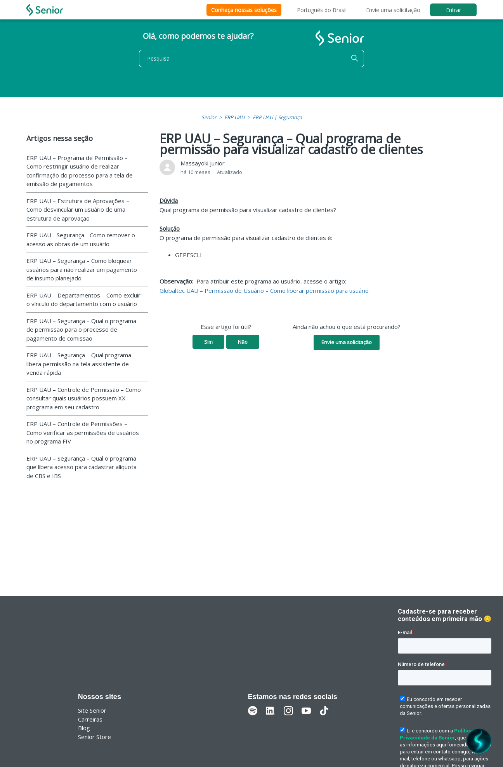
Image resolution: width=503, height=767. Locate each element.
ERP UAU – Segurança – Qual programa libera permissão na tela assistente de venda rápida (78, 363)
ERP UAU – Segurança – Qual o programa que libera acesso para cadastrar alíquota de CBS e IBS (81, 467)
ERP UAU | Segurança (277, 117)
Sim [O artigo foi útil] (208, 341)
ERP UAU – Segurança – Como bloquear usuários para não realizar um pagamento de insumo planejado (81, 269)
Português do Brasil (322, 10)
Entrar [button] (453, 10)
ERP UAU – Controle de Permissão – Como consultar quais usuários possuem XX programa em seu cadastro (83, 398)
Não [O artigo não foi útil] (243, 341)
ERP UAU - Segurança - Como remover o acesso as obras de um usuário (80, 239)
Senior (208, 117)
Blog (84, 728)
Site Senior (92, 710)
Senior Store (94, 737)
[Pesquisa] (251, 58)
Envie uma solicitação (393, 10)
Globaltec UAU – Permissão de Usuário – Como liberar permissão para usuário (264, 290)
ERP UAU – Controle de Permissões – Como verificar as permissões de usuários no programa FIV (82, 432)
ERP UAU (234, 117)
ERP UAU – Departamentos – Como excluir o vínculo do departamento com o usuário (83, 299)
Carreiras (90, 719)
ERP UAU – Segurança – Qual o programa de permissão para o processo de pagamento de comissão (81, 329)
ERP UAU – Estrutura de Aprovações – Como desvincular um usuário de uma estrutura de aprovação (77, 209)
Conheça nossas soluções (244, 10)
